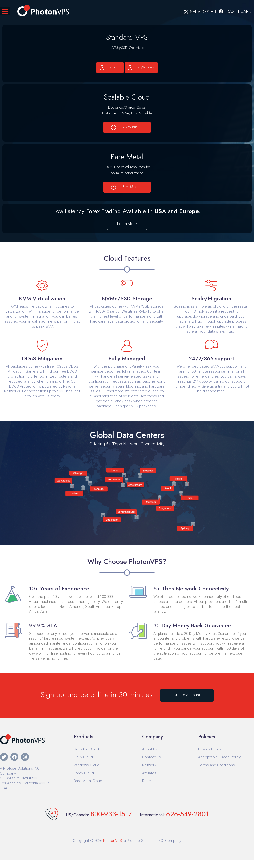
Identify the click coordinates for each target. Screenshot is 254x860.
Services (201, 11)
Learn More (127, 224)
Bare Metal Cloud (88, 781)
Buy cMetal (130, 186)
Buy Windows (144, 67)
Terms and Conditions (216, 765)
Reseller (149, 781)
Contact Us (151, 757)
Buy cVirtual (130, 126)
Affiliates (149, 773)
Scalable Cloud (86, 749)
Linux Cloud (83, 757)
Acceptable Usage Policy (219, 757)
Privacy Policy (209, 749)
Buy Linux (113, 67)
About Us (150, 749)
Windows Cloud (86, 765)
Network (149, 765)
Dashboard (239, 11)
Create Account (187, 695)
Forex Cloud (84, 773)
